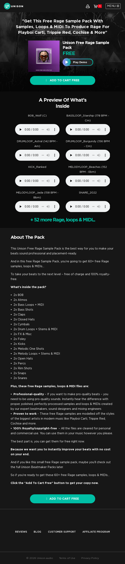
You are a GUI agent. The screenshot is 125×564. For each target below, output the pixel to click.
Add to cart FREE (62, 80)
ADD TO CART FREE (62, 498)
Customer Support (62, 532)
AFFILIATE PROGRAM (96, 532)
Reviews (21, 532)
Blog (37, 532)
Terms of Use (67, 558)
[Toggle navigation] (113, 6)
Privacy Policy (90, 558)
